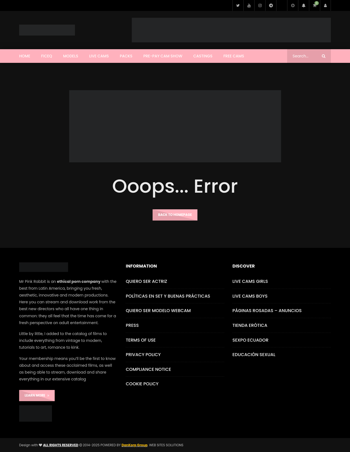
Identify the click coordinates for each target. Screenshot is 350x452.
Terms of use (141, 340)
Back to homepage (175, 214)
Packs (126, 56)
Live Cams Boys (249, 296)
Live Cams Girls (250, 281)
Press (132, 325)
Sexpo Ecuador (250, 340)
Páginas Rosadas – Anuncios (267, 310)
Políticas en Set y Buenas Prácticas (168, 296)
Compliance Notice (148, 369)
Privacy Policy (143, 354)
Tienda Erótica (249, 325)
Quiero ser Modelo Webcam (158, 310)
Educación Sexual (253, 354)
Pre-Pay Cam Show (162, 56)
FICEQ (46, 56)
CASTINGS (202, 56)
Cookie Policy (142, 384)
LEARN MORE (37, 395)
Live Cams (99, 56)
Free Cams (233, 56)
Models (70, 56)
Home (24, 56)
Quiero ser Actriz (146, 281)
